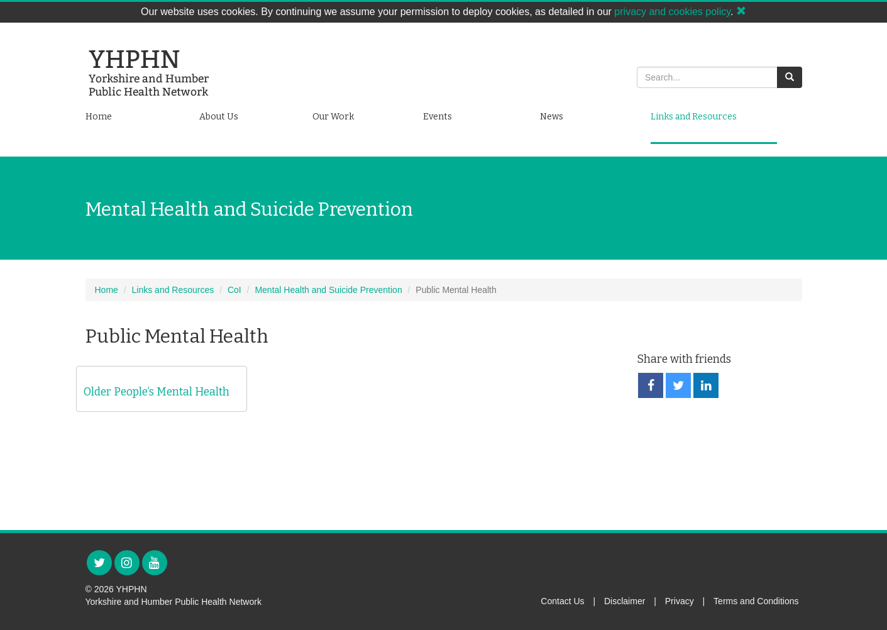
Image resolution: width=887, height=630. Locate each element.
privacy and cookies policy (672, 11)
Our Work (333, 116)
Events (437, 116)
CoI (234, 290)
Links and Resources (694, 116)
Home (98, 116)
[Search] (707, 77)
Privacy (679, 601)
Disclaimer (624, 601)
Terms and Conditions (755, 601)
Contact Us (562, 601)
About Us (218, 116)
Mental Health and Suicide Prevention (328, 290)
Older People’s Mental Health (156, 392)
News (551, 116)
